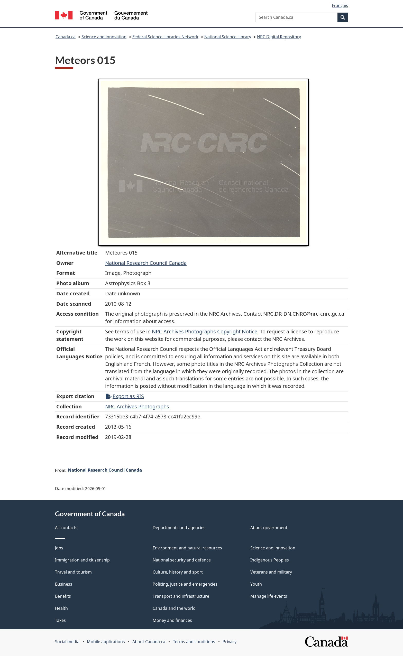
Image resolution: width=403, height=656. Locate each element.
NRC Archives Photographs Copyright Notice (204, 331)
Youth (256, 584)
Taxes (60, 620)
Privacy (229, 641)
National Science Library (227, 37)
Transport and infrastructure (181, 596)
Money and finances (172, 620)
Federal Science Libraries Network (165, 37)
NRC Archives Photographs (137, 406)
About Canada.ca (148, 641)
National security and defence (182, 560)
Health (61, 608)
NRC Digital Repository (279, 37)
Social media (67, 641)
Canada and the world (174, 608)
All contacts (66, 527)
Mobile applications (106, 641)
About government (268, 527)
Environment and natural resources (187, 548)
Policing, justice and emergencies (185, 584)
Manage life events (268, 596)
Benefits (63, 596)
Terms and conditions (194, 641)
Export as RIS (125, 396)
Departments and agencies (179, 527)
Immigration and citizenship (82, 560)
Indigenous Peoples (269, 560)
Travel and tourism (73, 572)
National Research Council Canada (146, 262)
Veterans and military (271, 572)
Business (63, 584)
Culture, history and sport (178, 572)
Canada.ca (66, 37)
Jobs (59, 548)
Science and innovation (103, 37)
